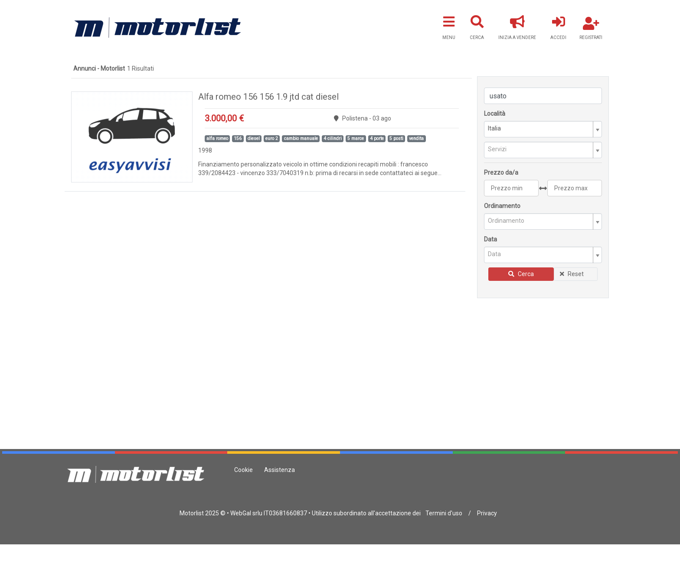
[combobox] (543, 129)
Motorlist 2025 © (203, 513)
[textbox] (539, 149)
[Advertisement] (543, 362)
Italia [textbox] (494, 128)
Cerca (521, 273)
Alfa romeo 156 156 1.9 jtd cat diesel (268, 96)
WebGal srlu (246, 513)
